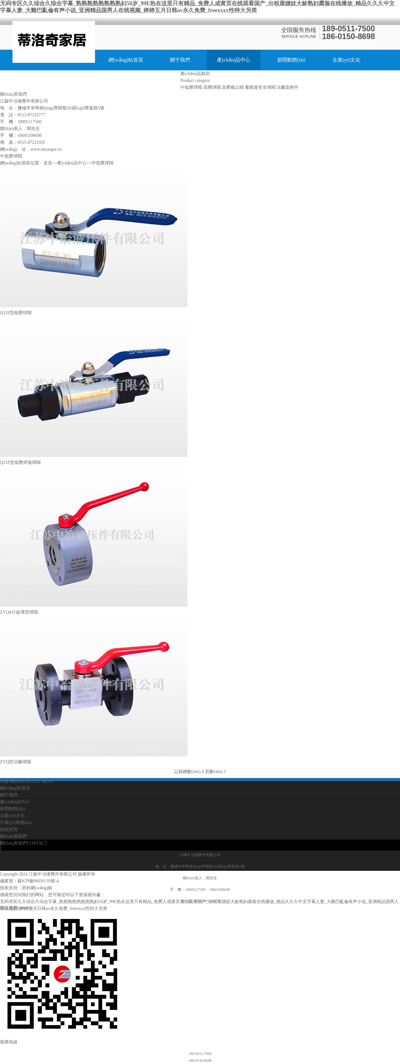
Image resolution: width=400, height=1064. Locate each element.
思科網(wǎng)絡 (37, 888)
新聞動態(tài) (291, 60)
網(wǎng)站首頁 (125, 60)
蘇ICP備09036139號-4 (38, 881)
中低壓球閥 (102, 163)
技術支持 (99, 80)
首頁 (47, 163)
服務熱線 (9, 1042)
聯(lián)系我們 (151, 80)
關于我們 (180, 60)
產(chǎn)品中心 (233, 60)
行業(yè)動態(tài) (44, 80)
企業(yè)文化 (346, 60)
